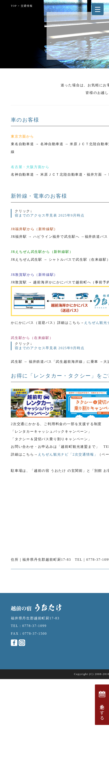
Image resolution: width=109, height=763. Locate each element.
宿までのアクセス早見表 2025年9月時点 (50, 215)
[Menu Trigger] (98, 9)
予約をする (102, 704)
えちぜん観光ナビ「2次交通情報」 (68, 454)
